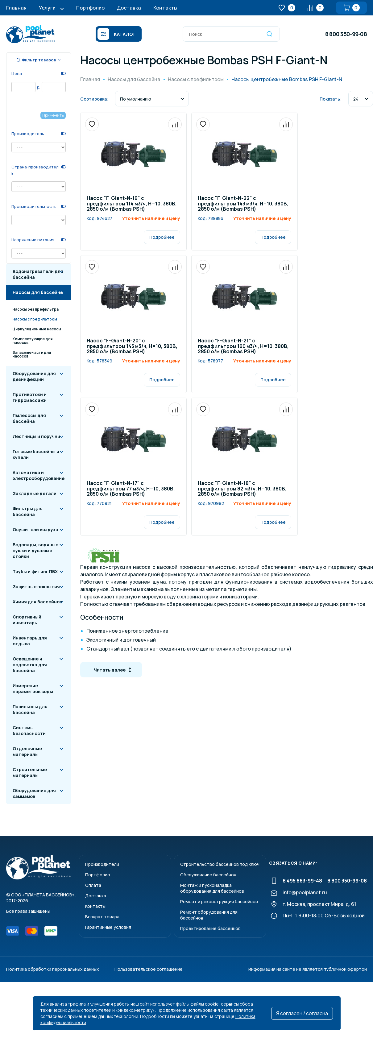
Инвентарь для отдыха (30, 641)
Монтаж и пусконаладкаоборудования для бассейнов (212, 888)
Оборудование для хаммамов (34, 793)
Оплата (93, 885)
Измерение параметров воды (33, 688)
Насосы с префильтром (34, 319)
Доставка (129, 7)
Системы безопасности (29, 730)
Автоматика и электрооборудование (38, 475)
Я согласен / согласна (302, 1013)
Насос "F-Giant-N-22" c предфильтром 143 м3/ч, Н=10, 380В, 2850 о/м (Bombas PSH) (243, 204)
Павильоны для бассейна (30, 709)
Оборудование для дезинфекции (34, 376)
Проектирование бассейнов (210, 928)
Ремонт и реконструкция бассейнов (219, 901)
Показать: (331, 99)
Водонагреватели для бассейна (38, 274)
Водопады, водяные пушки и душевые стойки (35, 550)
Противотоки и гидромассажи (30, 397)
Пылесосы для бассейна (29, 418)
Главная (16, 7)
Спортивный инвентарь (27, 620)
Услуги (47, 7)
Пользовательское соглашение (148, 969)
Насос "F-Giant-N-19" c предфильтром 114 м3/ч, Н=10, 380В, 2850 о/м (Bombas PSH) (132, 204)
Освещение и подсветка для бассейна (30, 664)
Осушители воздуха (35, 529)
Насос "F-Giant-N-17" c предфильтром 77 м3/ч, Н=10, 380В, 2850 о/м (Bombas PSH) (131, 489)
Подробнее (162, 237)
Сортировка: (94, 99)
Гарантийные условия (108, 927)
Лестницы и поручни (36, 436)
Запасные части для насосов (31, 354)
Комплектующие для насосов (32, 340)
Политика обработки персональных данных (52, 969)
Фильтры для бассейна (28, 511)
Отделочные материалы (27, 751)
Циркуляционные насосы (36, 329)
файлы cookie (204, 1004)
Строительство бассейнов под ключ (219, 864)
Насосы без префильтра (35, 309)
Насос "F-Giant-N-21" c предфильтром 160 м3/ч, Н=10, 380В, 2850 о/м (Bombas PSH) (243, 346)
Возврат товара (102, 917)
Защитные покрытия (36, 586)
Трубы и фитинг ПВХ (35, 571)
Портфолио (90, 7)
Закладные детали (34, 493)
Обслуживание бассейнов (208, 875)
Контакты (165, 7)
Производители (102, 864)
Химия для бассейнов (37, 602)
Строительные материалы (30, 772)
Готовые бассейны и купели (36, 454)
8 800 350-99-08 (346, 34)
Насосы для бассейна (38, 292)
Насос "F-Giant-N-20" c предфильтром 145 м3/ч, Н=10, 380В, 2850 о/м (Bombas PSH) (132, 346)
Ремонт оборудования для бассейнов (209, 915)
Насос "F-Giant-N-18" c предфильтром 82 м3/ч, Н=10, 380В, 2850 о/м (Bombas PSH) (242, 489)
